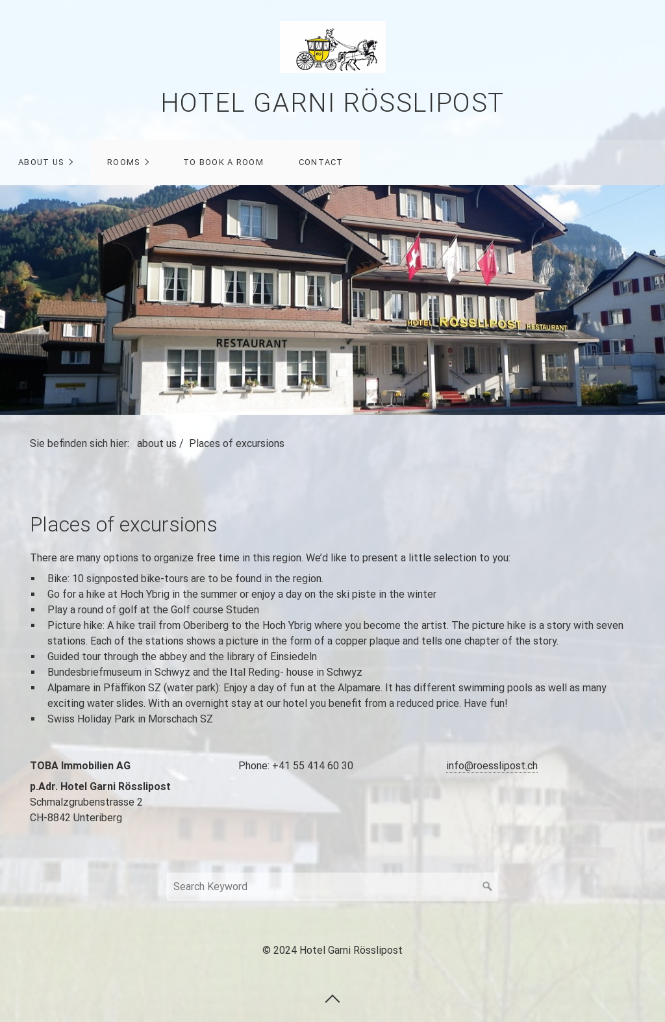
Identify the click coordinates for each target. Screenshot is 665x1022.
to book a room (223, 162)
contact (321, 162)
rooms (123, 162)
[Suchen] (487, 887)
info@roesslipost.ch (492, 766)
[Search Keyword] (332, 887)
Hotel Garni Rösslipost (332, 103)
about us (41, 162)
